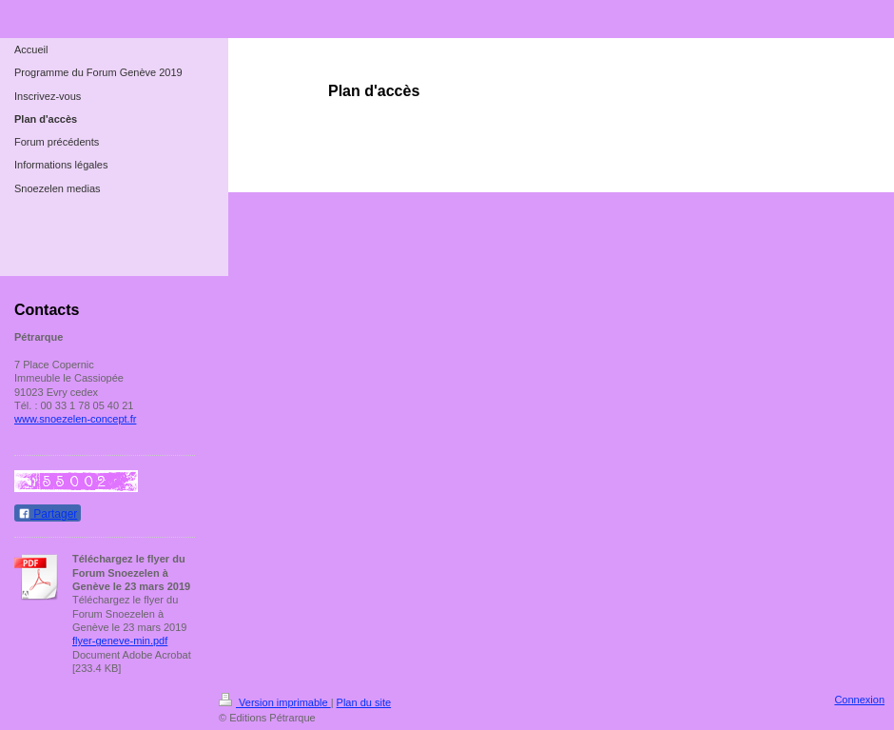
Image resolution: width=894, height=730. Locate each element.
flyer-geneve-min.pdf (119, 640)
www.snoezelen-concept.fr (75, 418)
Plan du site (364, 702)
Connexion (859, 699)
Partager (47, 514)
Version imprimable (275, 702)
